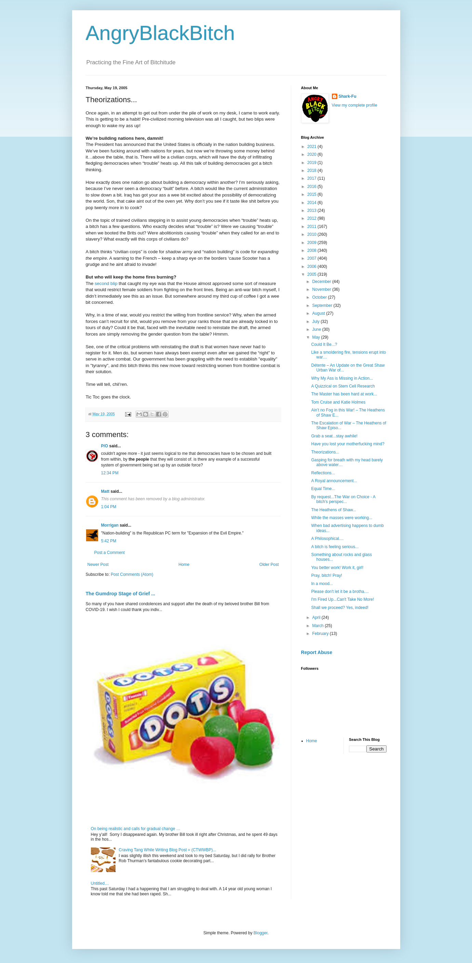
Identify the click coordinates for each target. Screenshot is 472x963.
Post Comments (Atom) (132, 574)
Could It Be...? (324, 344)
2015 (312, 194)
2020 (312, 154)
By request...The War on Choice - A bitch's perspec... (343, 499)
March (318, 625)
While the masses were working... (341, 517)
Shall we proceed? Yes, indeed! (339, 607)
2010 (312, 234)
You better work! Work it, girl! (337, 567)
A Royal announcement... (334, 480)
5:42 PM (109, 541)
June (317, 329)
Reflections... (323, 473)
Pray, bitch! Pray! (326, 575)
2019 (312, 162)
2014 (312, 202)
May (316, 337)
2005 (312, 274)
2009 (312, 242)
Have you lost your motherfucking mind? (347, 444)
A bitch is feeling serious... (335, 546)
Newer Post (98, 564)
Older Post (269, 564)
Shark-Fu (347, 96)
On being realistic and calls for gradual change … (135, 828)
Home (183, 564)
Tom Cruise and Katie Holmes (338, 402)
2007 (312, 258)
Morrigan (110, 525)
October (320, 297)
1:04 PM (109, 506)
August (319, 313)
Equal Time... (323, 488)
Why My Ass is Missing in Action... (342, 378)
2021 (312, 146)
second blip (106, 283)
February (320, 633)
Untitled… (100, 883)
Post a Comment (109, 552)
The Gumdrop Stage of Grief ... (120, 593)
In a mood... (322, 583)
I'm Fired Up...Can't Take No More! (342, 599)
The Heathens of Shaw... (333, 509)
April (316, 617)
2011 (312, 226)
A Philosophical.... (327, 538)
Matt (105, 491)
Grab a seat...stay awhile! (334, 436)
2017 (312, 178)
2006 (312, 266)
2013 (312, 210)
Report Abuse (316, 652)
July (316, 321)
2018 (312, 170)
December (322, 281)
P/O (104, 446)
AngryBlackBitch (160, 33)
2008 (312, 250)
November (322, 289)
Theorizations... (325, 452)
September (322, 305)
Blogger (261, 933)
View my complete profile (354, 105)
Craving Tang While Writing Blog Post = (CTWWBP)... (167, 849)
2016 (312, 186)
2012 (312, 218)
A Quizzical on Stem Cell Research (343, 386)
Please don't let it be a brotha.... (339, 591)
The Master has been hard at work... (344, 394)
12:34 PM (110, 473)
